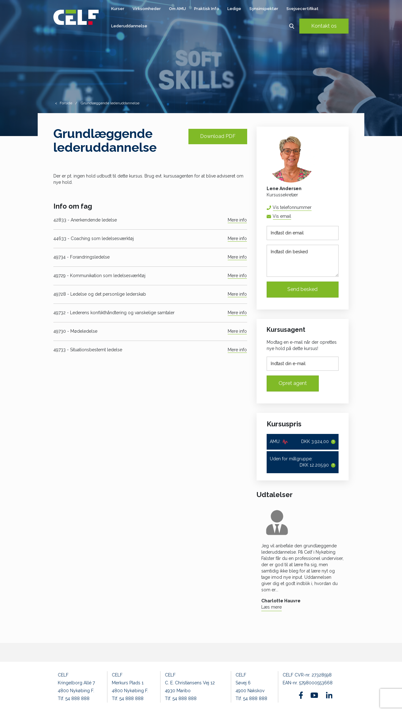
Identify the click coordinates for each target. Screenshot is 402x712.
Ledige (234, 8)
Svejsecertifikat (302, 8)
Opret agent (293, 383)
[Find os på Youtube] (314, 695)
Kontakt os (324, 26)
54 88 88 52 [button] (311, 207)
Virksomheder (147, 8)
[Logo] (76, 17)
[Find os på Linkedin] (329, 695)
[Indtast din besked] (303, 261)
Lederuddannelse (129, 26)
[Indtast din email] (303, 233)
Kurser (117, 8)
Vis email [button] (282, 216)
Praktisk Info (206, 8)
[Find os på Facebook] (301, 695)
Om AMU (177, 8)
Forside (66, 103)
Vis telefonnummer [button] (292, 207)
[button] (291, 26)
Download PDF (218, 136)
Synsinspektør (263, 8)
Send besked (302, 289)
